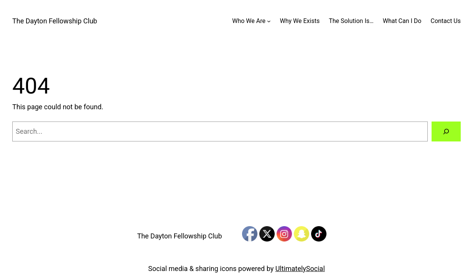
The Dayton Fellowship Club (54, 21)
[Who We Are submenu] (269, 21)
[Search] (446, 131)
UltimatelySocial (300, 268)
